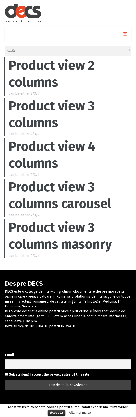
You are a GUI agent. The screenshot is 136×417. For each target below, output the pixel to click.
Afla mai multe (80, 413)
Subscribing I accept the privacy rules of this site (47, 375)
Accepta (56, 412)
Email (9, 355)
